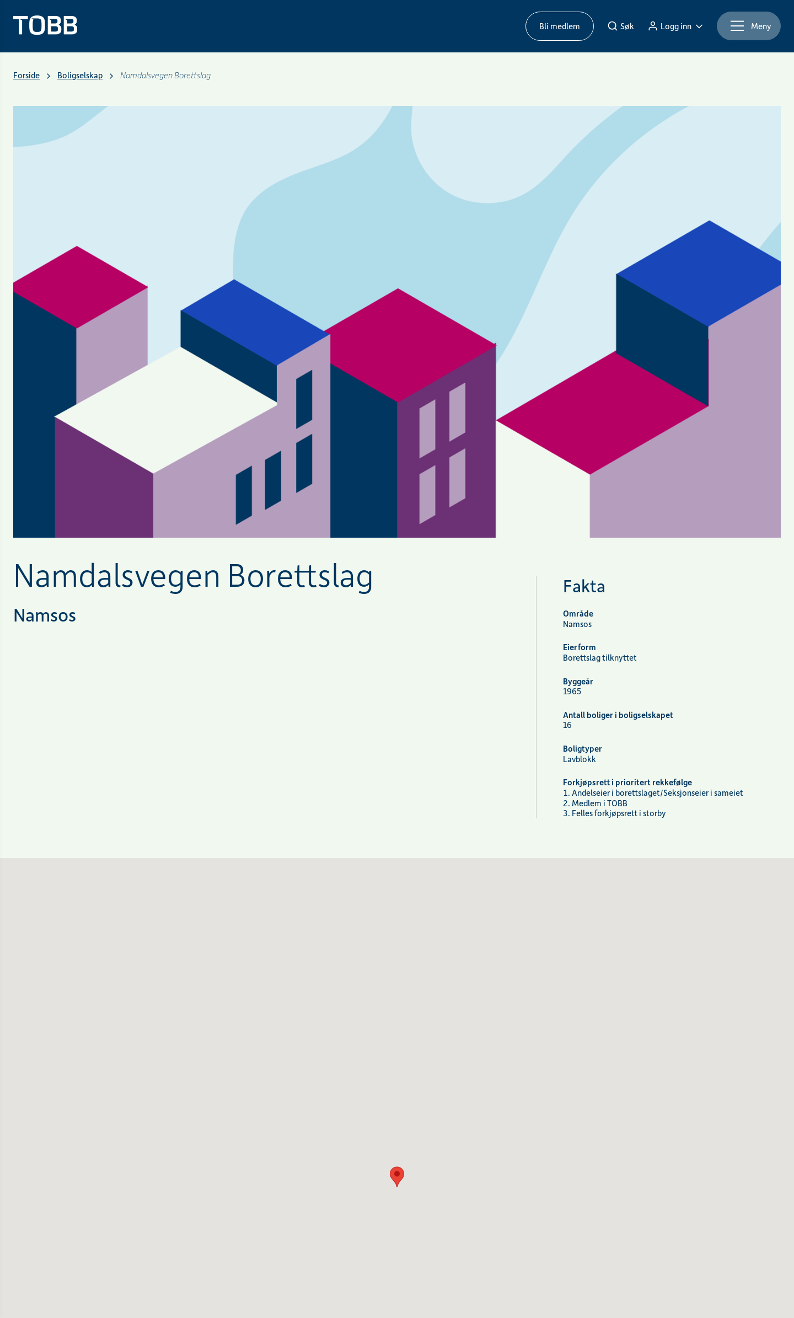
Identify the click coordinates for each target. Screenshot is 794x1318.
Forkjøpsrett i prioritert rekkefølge (627, 782)
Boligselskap (80, 75)
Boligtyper (582, 748)
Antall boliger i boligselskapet (618, 715)
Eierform (579, 647)
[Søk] (620, 25)
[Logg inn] (675, 25)
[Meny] (749, 26)
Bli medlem (559, 25)
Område (578, 613)
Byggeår (578, 681)
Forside (26, 75)
